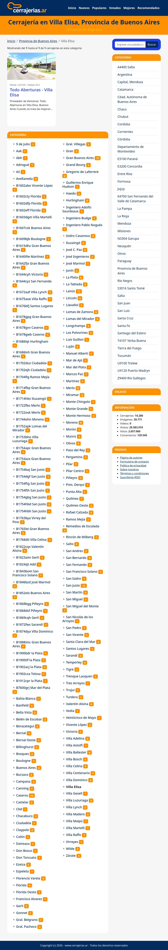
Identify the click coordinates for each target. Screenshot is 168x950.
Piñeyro (71, 477)
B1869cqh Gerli (27, 617)
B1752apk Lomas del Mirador (29, 428)
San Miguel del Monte (82, 606)
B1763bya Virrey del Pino (29, 520)
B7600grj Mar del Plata (33, 687)
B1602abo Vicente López (34, 185)
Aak (19, 151)
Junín (70, 270)
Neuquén (124, 246)
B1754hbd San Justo (31, 504)
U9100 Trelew (127, 363)
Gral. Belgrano (27, 919)
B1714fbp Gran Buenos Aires (31, 389)
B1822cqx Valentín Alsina (28, 548)
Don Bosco (24, 850)
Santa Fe (123, 325)
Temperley (74, 662)
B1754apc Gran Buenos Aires (31, 450)
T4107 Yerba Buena (131, 340)
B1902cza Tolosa (28, 674)
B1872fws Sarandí (29, 624)
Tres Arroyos (75, 683)
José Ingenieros (77, 256)
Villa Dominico (76, 780)
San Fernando (76, 564)
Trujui (70, 690)
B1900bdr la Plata (29, 653)
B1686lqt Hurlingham (32, 341)
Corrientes (125, 131)
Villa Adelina (75, 738)
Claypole (22, 830)
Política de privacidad (133, 465)
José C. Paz (74, 249)
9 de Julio (23, 144)
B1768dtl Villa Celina (31, 539)
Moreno (72, 422)
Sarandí (71, 655)
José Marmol (75, 263)
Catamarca (125, 89)
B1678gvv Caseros (29, 327)
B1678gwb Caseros (30, 334)
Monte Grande (77, 408)
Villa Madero (75, 814)
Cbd (19, 809)
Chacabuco (24, 816)
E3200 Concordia (129, 166)
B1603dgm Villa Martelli (34, 217)
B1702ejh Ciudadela (31, 370)
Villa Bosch (74, 759)
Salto (70, 544)
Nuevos (84, 8)
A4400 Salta (126, 67)
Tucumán (124, 355)
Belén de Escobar (29, 719)
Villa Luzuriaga (77, 800)
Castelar (22, 802)
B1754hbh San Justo (31, 511)
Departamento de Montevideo (130, 149)
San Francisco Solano (81, 571)
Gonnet (21, 913)
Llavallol (72, 305)
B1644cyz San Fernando (34, 281)
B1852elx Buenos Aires (33, 593)
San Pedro (73, 628)
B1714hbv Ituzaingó (31, 398)
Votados (115, 8)
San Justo (73, 585)
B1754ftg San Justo (30, 483)
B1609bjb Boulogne (30, 239)
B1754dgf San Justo (30, 476)
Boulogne (23, 760)
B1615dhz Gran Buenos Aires (31, 247)
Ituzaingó (73, 243)
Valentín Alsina (77, 704)
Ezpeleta (22, 871)
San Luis (123, 310)
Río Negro (124, 280)
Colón (20, 836)
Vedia (70, 710)
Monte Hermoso (78, 415)
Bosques (22, 754)
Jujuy (121, 189)
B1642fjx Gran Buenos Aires (30, 265)
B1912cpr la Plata (29, 681)
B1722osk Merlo (28, 412)
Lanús (70, 291)
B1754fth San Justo (30, 490)
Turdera (72, 697)
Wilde (70, 848)
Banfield (22, 705)
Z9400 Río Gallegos (131, 378)
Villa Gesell (74, 793)
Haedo (71, 193)
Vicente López (76, 724)
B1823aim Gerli (27, 557)
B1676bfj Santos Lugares (34, 306)
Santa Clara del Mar (80, 641)
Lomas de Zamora (79, 312)
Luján (70, 346)
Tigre (70, 669)
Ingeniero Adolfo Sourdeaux (76, 209)
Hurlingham (75, 200)
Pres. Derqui (75, 484)
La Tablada (74, 284)
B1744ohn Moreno (30, 419)
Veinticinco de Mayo (81, 717)
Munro (71, 436)
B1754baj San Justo (30, 469)
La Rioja (123, 216)
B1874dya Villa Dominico (34, 631)
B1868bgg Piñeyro (29, 603)
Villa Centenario (78, 773)
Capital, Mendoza (130, 82)
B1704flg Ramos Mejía (32, 377)
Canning (22, 788)
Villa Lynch (74, 807)
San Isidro (73, 578)
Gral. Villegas (75, 144)
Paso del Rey (75, 450)
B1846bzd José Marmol (33, 582)
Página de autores (131, 457)
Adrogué (22, 164)
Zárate (71, 855)
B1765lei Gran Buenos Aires (30, 531)
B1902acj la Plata (28, 667)
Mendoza (124, 223)
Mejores (129, 8)
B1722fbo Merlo (28, 405)
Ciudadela (23, 823)
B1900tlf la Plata (28, 660)
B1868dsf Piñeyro (29, 610)
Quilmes (72, 498)
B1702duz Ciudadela (31, 363)
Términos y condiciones (134, 473)
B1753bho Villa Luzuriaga (25, 439)
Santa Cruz (125, 318)
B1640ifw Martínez (30, 256)
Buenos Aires (26, 767)
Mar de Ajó (74, 360)
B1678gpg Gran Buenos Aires (32, 318)
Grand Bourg (75, 164)
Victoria (71, 731)
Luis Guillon (75, 339)
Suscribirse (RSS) (130, 477)
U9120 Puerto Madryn (133, 370)
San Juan (123, 303)
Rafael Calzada (77, 512)
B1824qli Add (26, 564)
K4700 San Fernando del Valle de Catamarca (135, 198)
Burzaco (22, 774)
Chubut (122, 116)
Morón (71, 429)
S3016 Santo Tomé (131, 288)
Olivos (70, 443)
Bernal (21, 733)
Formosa (123, 181)
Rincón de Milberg (79, 537)
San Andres (74, 551)
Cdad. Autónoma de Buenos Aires (132, 99)
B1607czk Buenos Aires (33, 228)
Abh (19, 158)
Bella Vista (24, 712)
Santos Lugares (77, 648)
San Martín (74, 592)
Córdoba (123, 139)
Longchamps (75, 325)
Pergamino (74, 457)
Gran (69, 151)
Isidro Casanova (78, 235)
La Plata (72, 277)
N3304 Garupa (128, 238)
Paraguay (124, 261)
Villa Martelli (75, 828)
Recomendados (148, 8)
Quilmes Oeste (77, 505)
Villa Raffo (73, 835)
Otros (121, 253)
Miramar (72, 395)
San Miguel (74, 599)
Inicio (72, 8)
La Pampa (124, 208)
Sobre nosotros (129, 469)
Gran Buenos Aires (80, 158)
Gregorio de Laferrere (82, 172)
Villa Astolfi (74, 745)
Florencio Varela (28, 878)
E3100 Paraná (127, 159)
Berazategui (25, 726)
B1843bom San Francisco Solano (25, 573)
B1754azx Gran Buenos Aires (31, 461)
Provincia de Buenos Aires (38, 41)
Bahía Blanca (25, 698)
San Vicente (74, 634)
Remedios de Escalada (82, 526)
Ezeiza (20, 864)
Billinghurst (24, 747)
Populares (99, 8)
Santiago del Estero (131, 333)
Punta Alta (74, 491)
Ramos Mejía (75, 519)
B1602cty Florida (28, 196)
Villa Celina (74, 766)
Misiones (124, 231)
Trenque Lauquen (79, 676)
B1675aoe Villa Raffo (31, 299)
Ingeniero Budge (78, 218)
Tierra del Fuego (129, 348)
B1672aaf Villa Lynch (31, 292)
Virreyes (72, 842)
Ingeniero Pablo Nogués (84, 225)
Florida (21, 885)
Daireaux (23, 843)
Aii (18, 172)
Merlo (70, 388)
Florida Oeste (26, 892)
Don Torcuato (26, 857)
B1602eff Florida (28, 210)
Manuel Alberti (77, 353)
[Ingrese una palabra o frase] (130, 44)
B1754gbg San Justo (31, 497)
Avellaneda (24, 178)
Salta (121, 295)
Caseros (22, 795)
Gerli (19, 906)
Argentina (124, 74)
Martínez (72, 381)
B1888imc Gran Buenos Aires (31, 644)
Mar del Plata (76, 367)
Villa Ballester (76, 752)
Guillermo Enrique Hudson (77, 184)
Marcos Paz (74, 374)
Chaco (122, 109)
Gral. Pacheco (26, 926)
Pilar (69, 464)
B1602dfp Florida (29, 203)
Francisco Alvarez (29, 899)
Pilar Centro (75, 471)
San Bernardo (76, 558)
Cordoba (123, 124)
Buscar (152, 44)
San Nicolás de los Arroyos (77, 619)
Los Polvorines (77, 332)
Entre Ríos (124, 174)
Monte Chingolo (78, 401)
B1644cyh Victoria (29, 274)
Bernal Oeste (26, 740)
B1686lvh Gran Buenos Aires (31, 354)
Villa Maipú (74, 821)
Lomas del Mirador (80, 318)
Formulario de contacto (134, 461)
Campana (23, 781)
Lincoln (71, 298)
